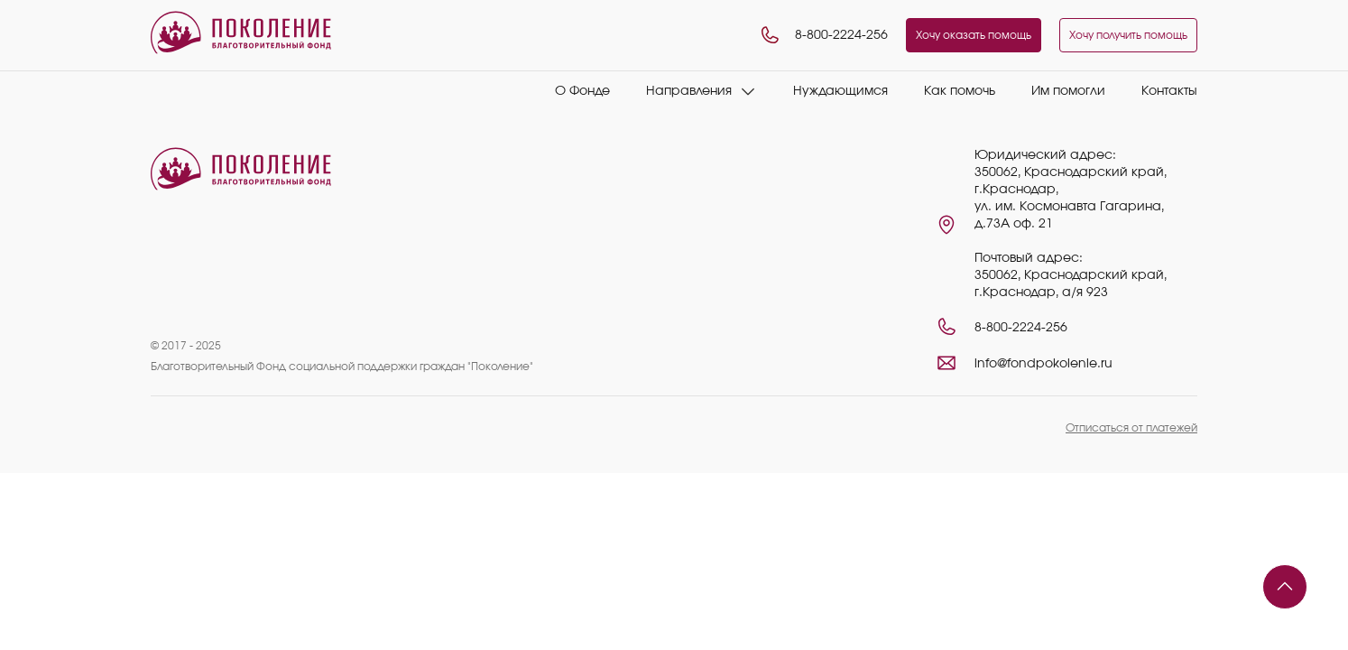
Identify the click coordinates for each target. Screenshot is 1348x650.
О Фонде (582, 91)
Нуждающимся (840, 91)
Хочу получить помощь (1128, 35)
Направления (689, 91)
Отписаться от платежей (1131, 427)
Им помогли (1068, 91)
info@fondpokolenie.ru (1043, 364)
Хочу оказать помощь (973, 35)
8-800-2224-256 (823, 35)
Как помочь (959, 91)
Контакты (1169, 91)
